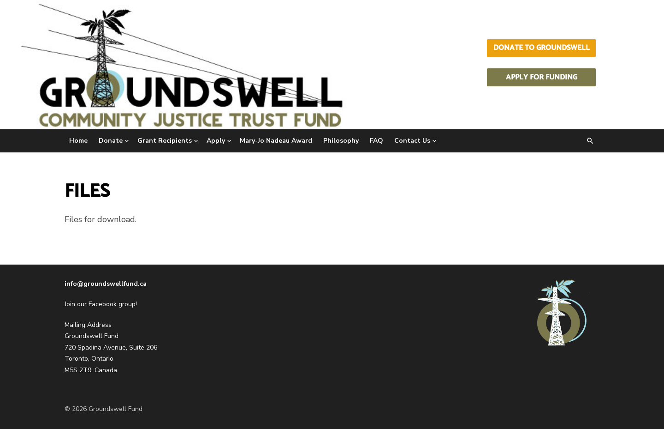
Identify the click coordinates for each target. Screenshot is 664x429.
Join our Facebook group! (101, 304)
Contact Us (412, 140)
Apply (216, 140)
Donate (111, 140)
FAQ (376, 140)
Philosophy (341, 140)
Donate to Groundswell (541, 48)
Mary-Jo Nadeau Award (276, 140)
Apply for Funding (541, 77)
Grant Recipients (164, 140)
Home (78, 140)
